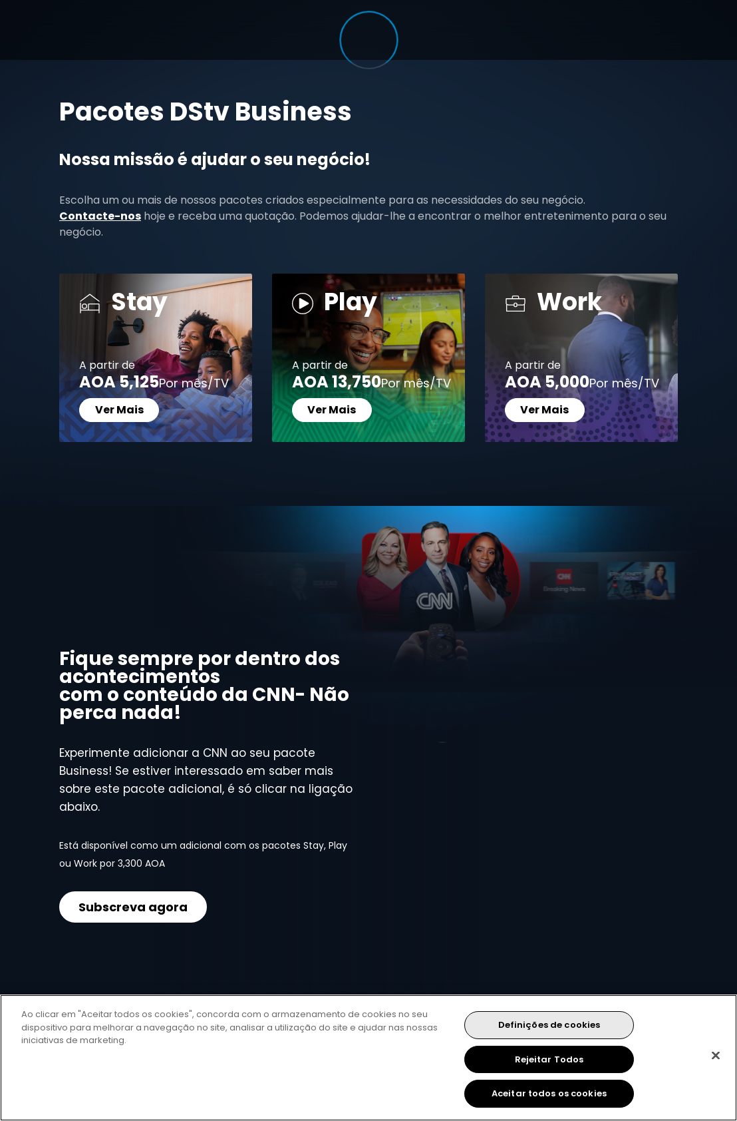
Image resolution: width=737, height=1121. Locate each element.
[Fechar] (715, 1055)
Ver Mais (119, 409)
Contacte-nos (100, 216)
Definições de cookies (549, 1024)
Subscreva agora (133, 907)
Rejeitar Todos (549, 1059)
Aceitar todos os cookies (549, 1093)
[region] (368, 1058)
